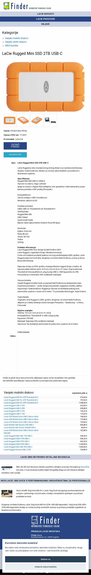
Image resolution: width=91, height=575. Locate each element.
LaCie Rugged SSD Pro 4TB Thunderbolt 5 (21, 403)
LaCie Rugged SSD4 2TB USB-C (16, 441)
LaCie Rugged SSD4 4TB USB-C (16, 444)
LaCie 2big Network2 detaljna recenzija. (46, 457)
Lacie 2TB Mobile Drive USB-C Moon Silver (21, 422)
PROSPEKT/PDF (15, 154)
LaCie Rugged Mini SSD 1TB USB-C (18, 436)
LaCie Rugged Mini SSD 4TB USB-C (18, 447)
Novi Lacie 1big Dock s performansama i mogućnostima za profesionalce (45, 480)
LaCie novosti (45, 14)
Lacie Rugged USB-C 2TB (14, 411)
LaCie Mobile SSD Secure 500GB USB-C (20, 427)
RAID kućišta (11, 45)
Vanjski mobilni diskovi (16, 38)
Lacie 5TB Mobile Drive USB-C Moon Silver (21, 416)
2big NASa (84, 467)
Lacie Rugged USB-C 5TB (14, 405)
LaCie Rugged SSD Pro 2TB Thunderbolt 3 (21, 397)
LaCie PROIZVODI (45, 19)
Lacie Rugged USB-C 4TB (14, 408)
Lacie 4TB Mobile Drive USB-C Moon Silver (21, 419)
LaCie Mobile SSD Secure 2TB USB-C (19, 425)
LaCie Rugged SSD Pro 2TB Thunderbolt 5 (21, 400)
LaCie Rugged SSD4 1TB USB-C (16, 438)
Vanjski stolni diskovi (16, 41)
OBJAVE (45, 24)
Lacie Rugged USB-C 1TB (14, 414)
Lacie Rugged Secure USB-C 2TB (17, 450)
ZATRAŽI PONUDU (15, 145)
